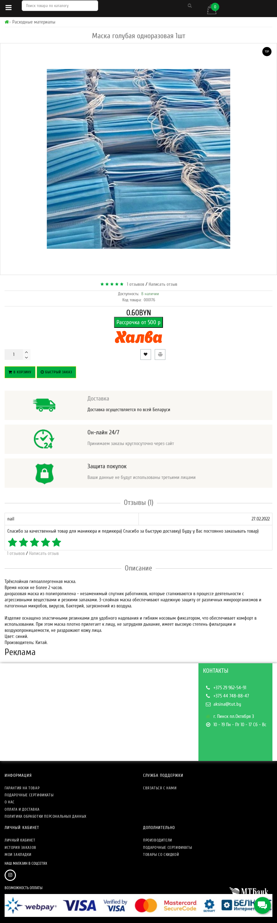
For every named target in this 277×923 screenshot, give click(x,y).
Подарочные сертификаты (29, 795)
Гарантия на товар (22, 788)
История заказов (20, 847)
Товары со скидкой (161, 854)
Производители (157, 840)
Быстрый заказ (56, 372)
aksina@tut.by (227, 704)
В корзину (20, 372)
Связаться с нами (160, 788)
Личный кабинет (20, 840)
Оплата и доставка (22, 809)
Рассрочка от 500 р (138, 322)
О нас (10, 802)
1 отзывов (134, 284)
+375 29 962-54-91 (229, 687)
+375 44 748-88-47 (231, 696)
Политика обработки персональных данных (46, 816)
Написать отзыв (163, 284)
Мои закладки (18, 854)
